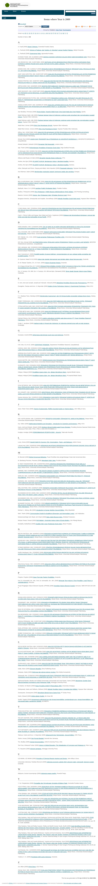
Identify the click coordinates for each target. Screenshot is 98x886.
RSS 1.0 (85, 26)
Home (6, 11)
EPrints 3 (11, 883)
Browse (23, 11)
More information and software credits (72, 883)
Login (4, 18)
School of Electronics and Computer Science (36, 883)
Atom (78, 26)
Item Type (59, 30)
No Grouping (67, 30)
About (14, 11)
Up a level (23, 24)
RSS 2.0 (93, 26)
